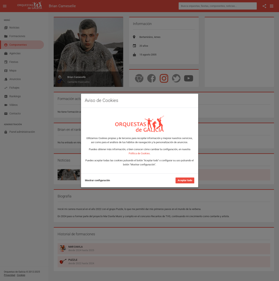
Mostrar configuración (97, 180)
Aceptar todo (185, 180)
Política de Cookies (139, 153)
